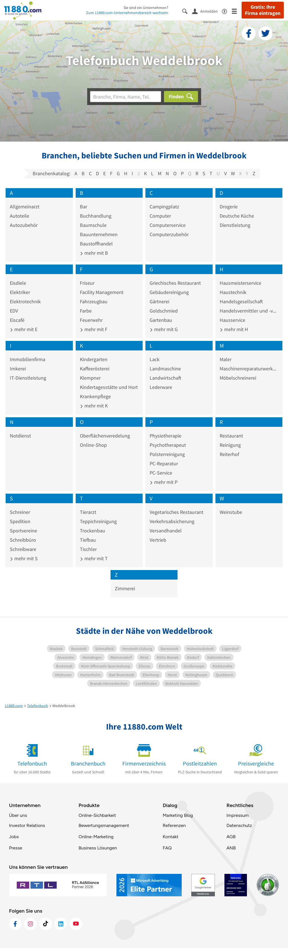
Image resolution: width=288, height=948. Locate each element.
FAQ (167, 848)
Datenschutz (239, 825)
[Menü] (237, 10)
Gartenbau (161, 320)
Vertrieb (158, 540)
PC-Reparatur (164, 463)
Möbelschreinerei (238, 378)
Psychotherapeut (168, 445)
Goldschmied (164, 310)
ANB (231, 848)
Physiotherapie (165, 435)
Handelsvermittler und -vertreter (249, 310)
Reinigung (230, 445)
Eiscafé (17, 320)
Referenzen (174, 825)
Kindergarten (93, 359)
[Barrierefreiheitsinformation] (227, 10)
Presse (15, 848)
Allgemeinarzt (24, 206)
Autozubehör (24, 225)
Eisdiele (18, 283)
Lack (154, 359)
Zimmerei (125, 588)
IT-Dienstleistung (28, 378)
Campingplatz (164, 206)
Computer (160, 216)
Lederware (161, 387)
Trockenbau (92, 530)
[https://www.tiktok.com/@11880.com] (45, 924)
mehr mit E (23, 329)
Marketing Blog (178, 815)
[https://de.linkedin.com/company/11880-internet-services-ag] (61, 924)
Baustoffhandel (96, 243)
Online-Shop (93, 445)
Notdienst (20, 435)
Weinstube (231, 512)
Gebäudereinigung (169, 292)
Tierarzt (88, 512)
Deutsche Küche (237, 216)
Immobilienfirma (27, 359)
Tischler (88, 549)
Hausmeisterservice (240, 283)
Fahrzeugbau (93, 301)
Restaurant (231, 435)
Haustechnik (233, 292)
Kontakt (170, 836)
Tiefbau (88, 540)
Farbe (86, 310)
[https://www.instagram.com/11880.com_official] (30, 924)
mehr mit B (94, 253)
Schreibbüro (23, 540)
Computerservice (168, 225)
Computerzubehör (169, 234)
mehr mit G (164, 329)
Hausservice (232, 320)
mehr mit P (163, 482)
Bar (83, 206)
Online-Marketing (95, 836)
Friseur (87, 283)
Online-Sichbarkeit (97, 815)
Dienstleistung (235, 225)
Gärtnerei (159, 301)
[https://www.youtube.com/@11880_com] (76, 924)
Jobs (14, 836)
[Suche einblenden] (187, 10)
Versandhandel (166, 530)
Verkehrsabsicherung (172, 521)
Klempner (90, 378)
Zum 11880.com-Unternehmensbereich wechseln (127, 12)
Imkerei (18, 368)
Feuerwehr (91, 320)
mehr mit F (93, 329)
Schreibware (23, 549)
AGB (230, 836)
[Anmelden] (207, 10)
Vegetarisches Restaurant (176, 512)
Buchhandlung (95, 216)
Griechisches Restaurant (175, 283)
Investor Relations (27, 825)
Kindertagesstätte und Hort (109, 387)
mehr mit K (94, 405)
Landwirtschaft (165, 378)
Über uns (18, 815)
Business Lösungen (97, 848)
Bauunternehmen (99, 234)
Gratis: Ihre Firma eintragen (262, 10)
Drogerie (229, 206)
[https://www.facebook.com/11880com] (15, 924)
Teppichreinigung (98, 521)
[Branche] (125, 96)
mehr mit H (234, 329)
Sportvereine (23, 530)
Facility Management (101, 292)
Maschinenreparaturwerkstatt (249, 368)
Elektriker (20, 292)
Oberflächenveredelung (105, 435)
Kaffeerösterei (94, 368)
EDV (14, 310)
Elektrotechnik (25, 301)
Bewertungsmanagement (103, 825)
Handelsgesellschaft (241, 301)
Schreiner (20, 512)
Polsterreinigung (167, 454)
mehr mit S (24, 558)
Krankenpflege (95, 396)
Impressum (237, 815)
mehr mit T (94, 558)
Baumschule (93, 225)
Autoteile (19, 216)
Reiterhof (229, 454)
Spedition (20, 521)
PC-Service (161, 473)
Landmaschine (165, 368)
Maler (225, 359)
